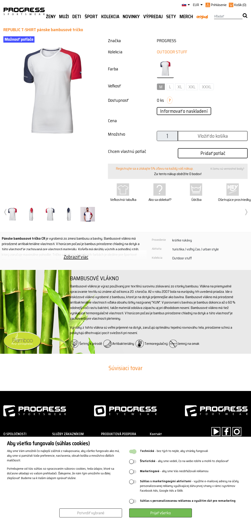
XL (180, 86)
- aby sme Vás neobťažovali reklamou (174, 471)
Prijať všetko (160, 513)
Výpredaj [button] (153, 16)
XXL (192, 86)
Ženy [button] (51, 16)
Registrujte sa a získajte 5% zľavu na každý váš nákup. (154, 168)
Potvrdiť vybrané (90, 513)
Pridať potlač (212, 153)
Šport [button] (91, 16)
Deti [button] (76, 16)
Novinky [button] (131, 16)
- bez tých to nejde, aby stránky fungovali (174, 451)
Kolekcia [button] (110, 16)
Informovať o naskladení (184, 111)
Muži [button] (64, 16)
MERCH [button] (186, 16)
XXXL (206, 86)
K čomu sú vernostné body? (227, 168)
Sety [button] (171, 16)
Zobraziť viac (76, 256)
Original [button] (202, 16)
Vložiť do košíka (213, 136)
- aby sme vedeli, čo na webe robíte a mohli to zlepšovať (184, 461)
